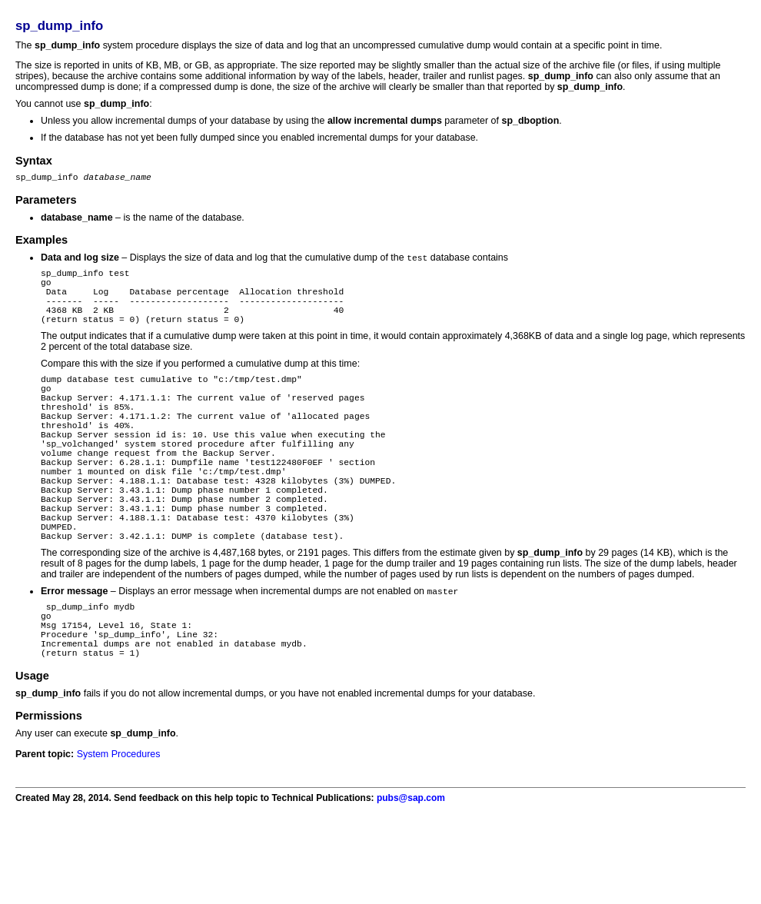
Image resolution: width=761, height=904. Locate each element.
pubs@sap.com (411, 871)
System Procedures (119, 827)
